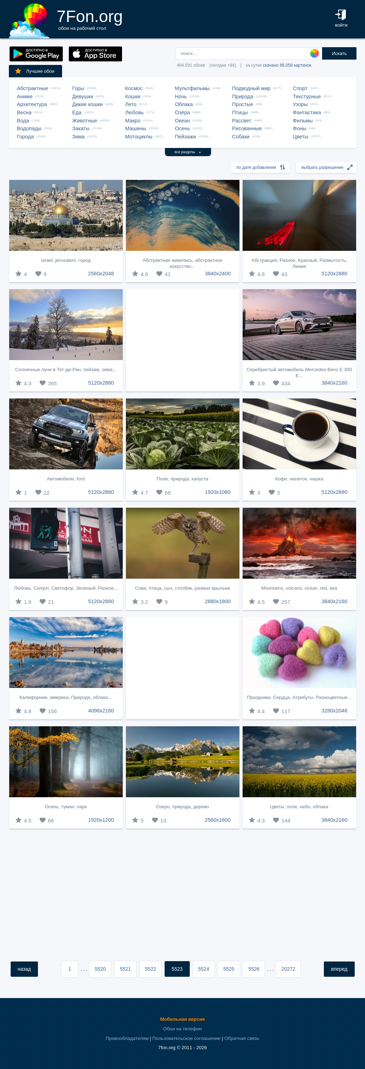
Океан (182, 120)
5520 (100, 969)
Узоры (300, 104)
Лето (131, 104)
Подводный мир (251, 88)
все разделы (188, 152)
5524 (203, 969)
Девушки (82, 96)
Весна (24, 112)
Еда (77, 112)
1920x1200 (101, 820)
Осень (182, 128)
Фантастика (307, 112)
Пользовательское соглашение (187, 1038)
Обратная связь (241, 1038)
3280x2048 (335, 710)
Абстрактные (32, 88)
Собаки (241, 136)
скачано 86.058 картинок (287, 65)
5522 (150, 969)
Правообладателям (127, 1038)
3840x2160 (335, 383)
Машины (135, 128)
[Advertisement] (182, 340)
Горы (78, 88)
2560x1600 (218, 820)
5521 (125, 969)
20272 (288, 969)
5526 (253, 969)
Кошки (132, 96)
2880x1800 (218, 601)
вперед (339, 969)
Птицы (240, 112)
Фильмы (303, 120)
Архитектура (32, 104)
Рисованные (247, 128)
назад (24, 969)
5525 (228, 969)
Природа (242, 96)
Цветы (300, 136)
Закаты (81, 128)
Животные (85, 120)
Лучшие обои (34, 71)
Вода (23, 120)
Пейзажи (185, 136)
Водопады (29, 128)
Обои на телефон (182, 1028)
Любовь (134, 112)
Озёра (182, 112)
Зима (78, 136)
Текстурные (307, 96)
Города (25, 136)
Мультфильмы (192, 88)
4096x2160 (101, 710)
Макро (132, 120)
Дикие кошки (87, 104)
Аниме (25, 96)
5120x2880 (335, 273)
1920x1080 (218, 492)
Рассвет (241, 120)
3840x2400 (218, 273)
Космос (134, 88)
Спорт (300, 88)
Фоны (299, 128)
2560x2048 (101, 273)
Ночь (181, 96)
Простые (242, 104)
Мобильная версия (182, 1019)
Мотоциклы (139, 136)
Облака (184, 104)
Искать (339, 53)
